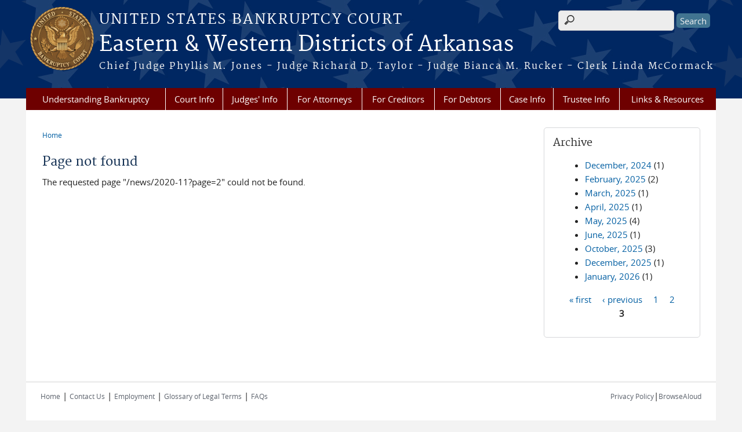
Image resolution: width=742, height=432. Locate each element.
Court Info (194, 99)
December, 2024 (618, 165)
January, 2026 (612, 276)
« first (580, 299)
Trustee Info (586, 99)
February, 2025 (615, 179)
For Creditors (398, 99)
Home (52, 135)
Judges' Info (255, 99)
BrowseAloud (680, 396)
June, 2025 (606, 234)
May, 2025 (606, 220)
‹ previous (622, 299)
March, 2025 (610, 193)
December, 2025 (618, 262)
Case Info (527, 99)
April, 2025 (607, 207)
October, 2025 (614, 248)
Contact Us (87, 396)
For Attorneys (324, 99)
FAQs (259, 396)
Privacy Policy (632, 396)
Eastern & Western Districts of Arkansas (306, 44)
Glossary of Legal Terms (203, 396)
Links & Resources (667, 99)
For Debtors (467, 99)
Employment (134, 396)
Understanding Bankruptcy (96, 99)
